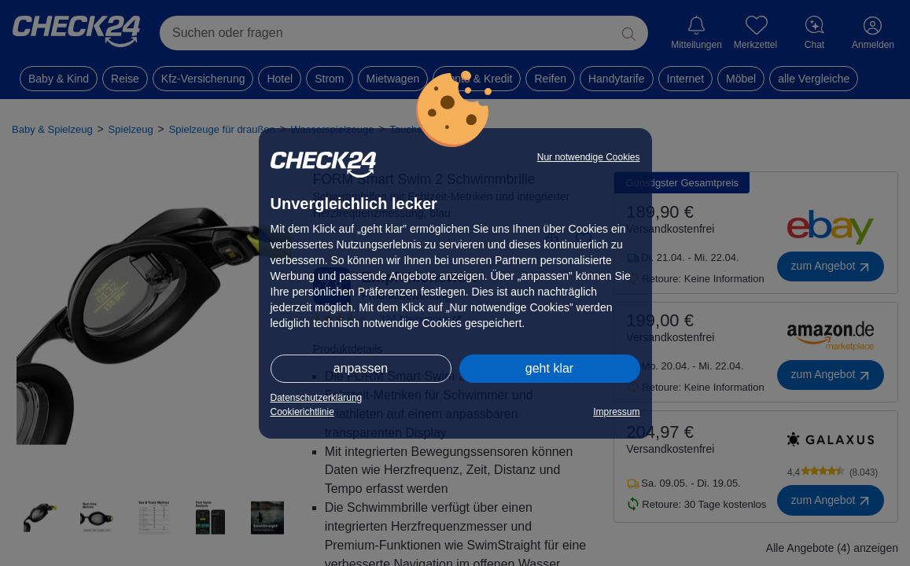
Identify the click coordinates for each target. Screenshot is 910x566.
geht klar (549, 368)
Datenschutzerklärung (317, 397)
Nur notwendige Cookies (588, 157)
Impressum (616, 411)
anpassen (360, 368)
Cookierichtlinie (302, 411)
